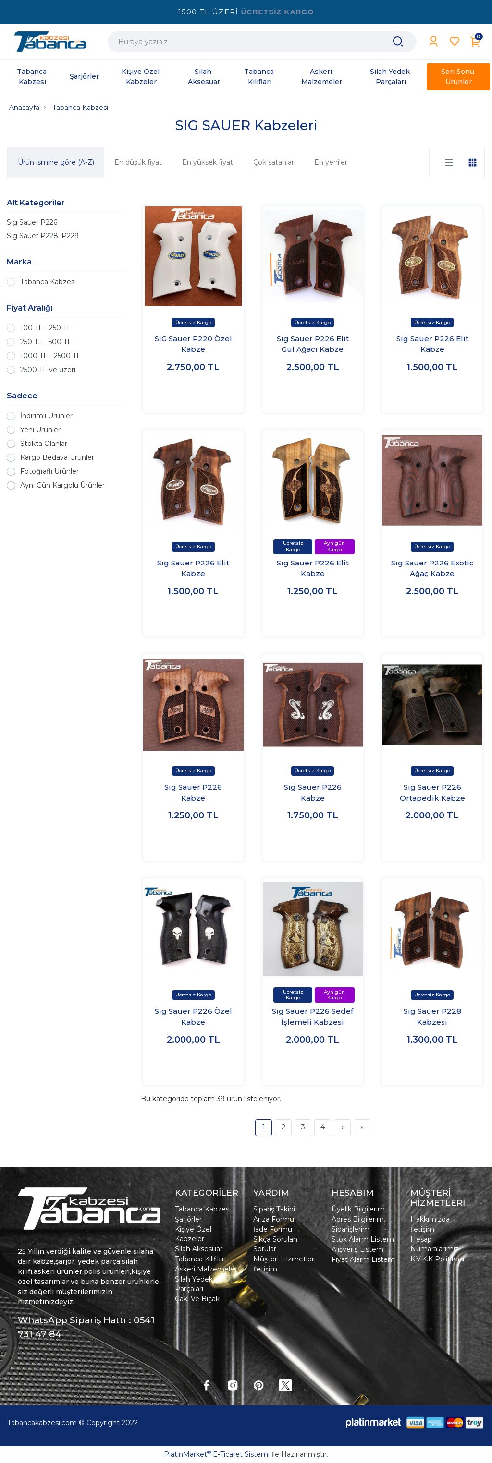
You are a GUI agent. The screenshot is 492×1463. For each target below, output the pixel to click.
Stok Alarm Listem (363, 1239)
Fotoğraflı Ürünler (49, 471)
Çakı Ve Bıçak (197, 1299)
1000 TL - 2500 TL (50, 355)
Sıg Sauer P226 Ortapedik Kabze (432, 792)
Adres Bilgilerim (358, 1219)
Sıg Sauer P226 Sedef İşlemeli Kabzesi (312, 1017)
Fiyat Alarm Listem (363, 1259)
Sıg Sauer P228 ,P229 (43, 235)
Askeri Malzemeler (206, 1269)
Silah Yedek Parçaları (194, 1284)
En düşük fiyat (138, 162)
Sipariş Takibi (274, 1209)
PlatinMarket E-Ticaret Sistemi (217, 1454)
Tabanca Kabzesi (48, 281)
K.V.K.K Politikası (437, 1259)
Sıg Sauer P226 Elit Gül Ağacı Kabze (313, 344)
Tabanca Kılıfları (200, 1259)
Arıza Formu (273, 1219)
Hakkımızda (430, 1219)
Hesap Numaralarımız (434, 1244)
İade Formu (272, 1229)
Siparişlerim (350, 1229)
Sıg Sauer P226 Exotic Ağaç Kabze (432, 568)
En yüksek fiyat (207, 162)
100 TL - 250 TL (45, 328)
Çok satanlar (273, 162)
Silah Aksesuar (198, 1249)
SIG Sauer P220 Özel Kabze (193, 344)
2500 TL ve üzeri (47, 369)
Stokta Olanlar (43, 443)
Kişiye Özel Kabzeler (193, 1234)
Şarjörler (188, 1219)
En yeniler (330, 162)
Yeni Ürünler (40, 429)
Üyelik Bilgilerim (358, 1209)
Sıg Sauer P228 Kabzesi (432, 1017)
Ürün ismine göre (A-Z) (56, 162)
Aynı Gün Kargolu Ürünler (62, 485)
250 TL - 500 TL (46, 341)
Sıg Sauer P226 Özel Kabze (193, 1017)
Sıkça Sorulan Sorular (275, 1244)
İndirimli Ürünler (46, 415)
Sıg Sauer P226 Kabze (193, 792)
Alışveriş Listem (357, 1249)
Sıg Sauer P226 (32, 222)
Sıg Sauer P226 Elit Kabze (432, 344)
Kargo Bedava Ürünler (57, 457)
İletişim (265, 1269)
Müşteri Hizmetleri (284, 1259)
